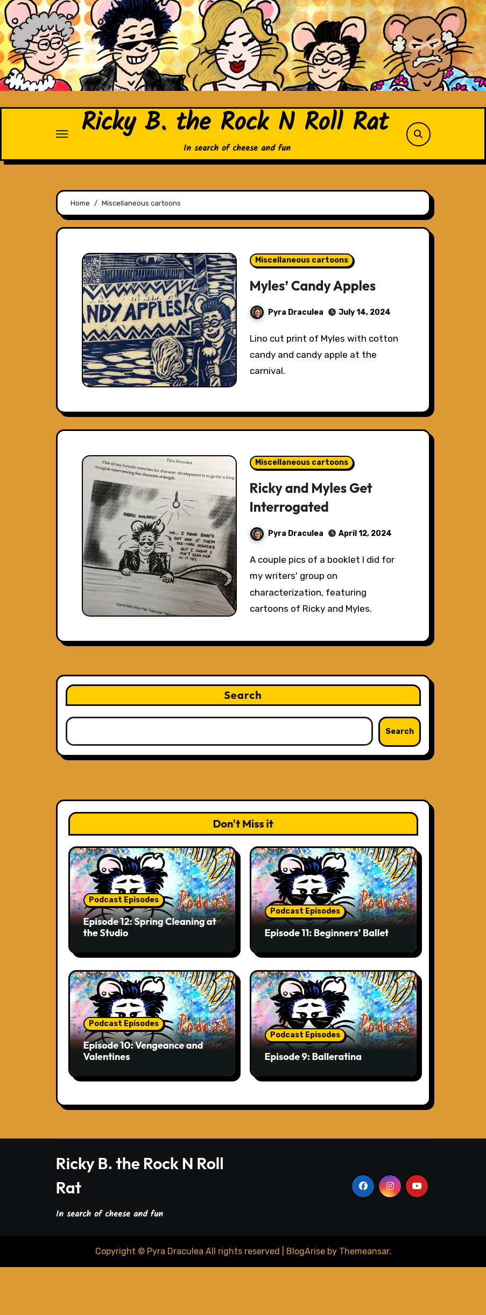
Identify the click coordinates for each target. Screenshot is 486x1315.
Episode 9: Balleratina (313, 1104)
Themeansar (364, 1298)
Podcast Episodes (124, 947)
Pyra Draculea (286, 360)
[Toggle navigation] (62, 158)
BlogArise (305, 1298)
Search (243, 743)
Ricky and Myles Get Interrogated (316, 544)
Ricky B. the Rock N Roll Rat (235, 147)
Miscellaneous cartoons (301, 308)
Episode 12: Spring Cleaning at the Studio (149, 975)
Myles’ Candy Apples (318, 333)
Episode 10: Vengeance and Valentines (143, 1099)
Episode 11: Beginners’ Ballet (327, 980)
